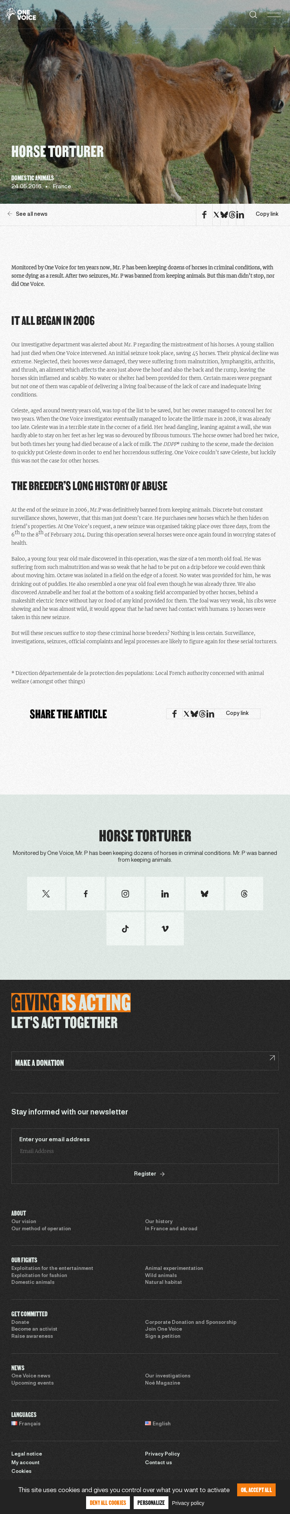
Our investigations (167, 1376)
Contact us (158, 1463)
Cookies (21, 1471)
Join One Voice (163, 1329)
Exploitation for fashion (39, 1276)
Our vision (23, 1222)
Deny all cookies (108, 1502)
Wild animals (161, 1276)
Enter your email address (54, 1139)
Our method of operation (41, 1229)
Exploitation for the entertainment (52, 1269)
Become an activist (34, 1329)
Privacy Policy (162, 1454)
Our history (159, 1222)
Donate (20, 1322)
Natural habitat (163, 1282)
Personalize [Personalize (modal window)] (151, 1502)
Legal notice (26, 1454)
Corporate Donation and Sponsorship (190, 1322)
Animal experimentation (174, 1269)
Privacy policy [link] (188, 1503)
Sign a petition (162, 1336)
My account (25, 1463)
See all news (28, 214)
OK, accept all (256, 1489)
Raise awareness (32, 1336)
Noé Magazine (162, 1383)
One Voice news (30, 1376)
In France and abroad (171, 1229)
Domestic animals (32, 1282)
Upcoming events (32, 1383)
